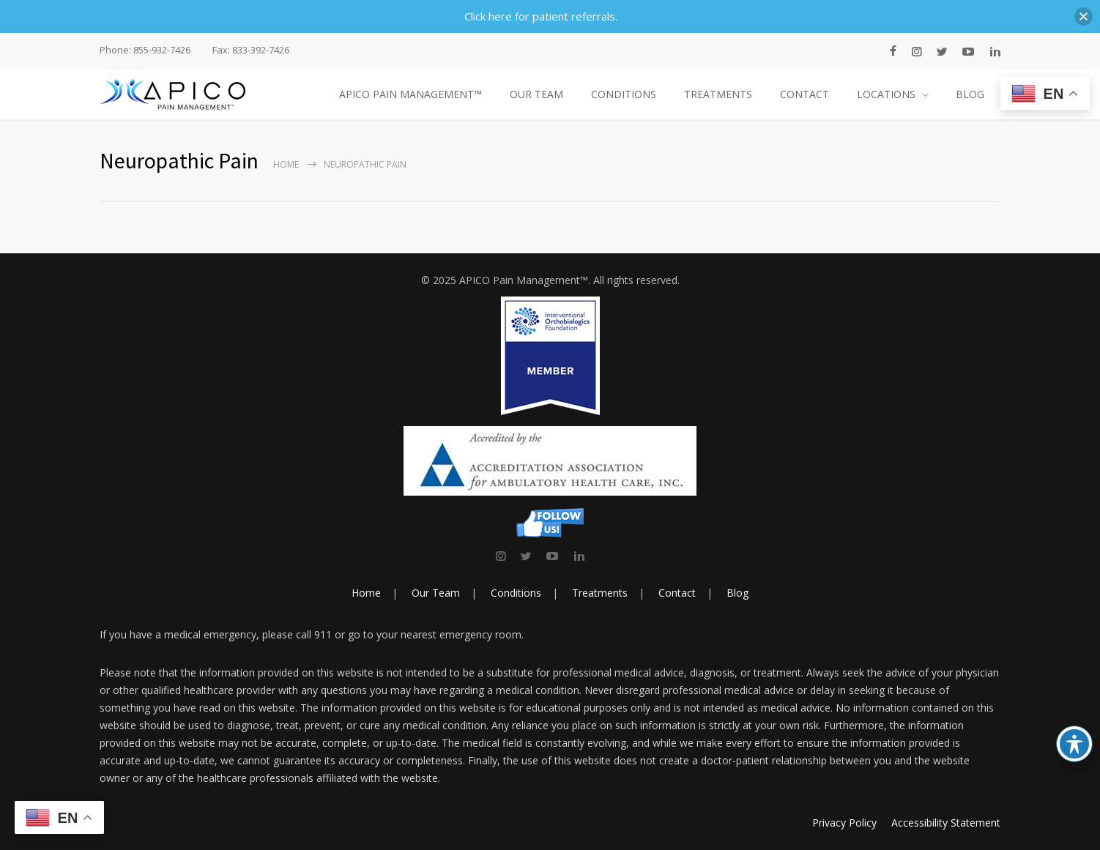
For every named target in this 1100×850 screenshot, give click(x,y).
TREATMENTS (718, 94)
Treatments (600, 593)
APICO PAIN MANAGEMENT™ (410, 94)
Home (286, 164)
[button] (1083, 16)
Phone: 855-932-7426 (145, 50)
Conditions (516, 593)
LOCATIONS (886, 94)
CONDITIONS (623, 94)
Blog (737, 593)
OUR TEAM (536, 94)
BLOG (970, 94)
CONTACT (804, 94)
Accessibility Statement (945, 823)
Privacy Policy (844, 823)
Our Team (436, 593)
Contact (677, 593)
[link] (500, 556)
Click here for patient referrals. (540, 16)
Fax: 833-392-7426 (250, 50)
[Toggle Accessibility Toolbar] (1074, 743)
